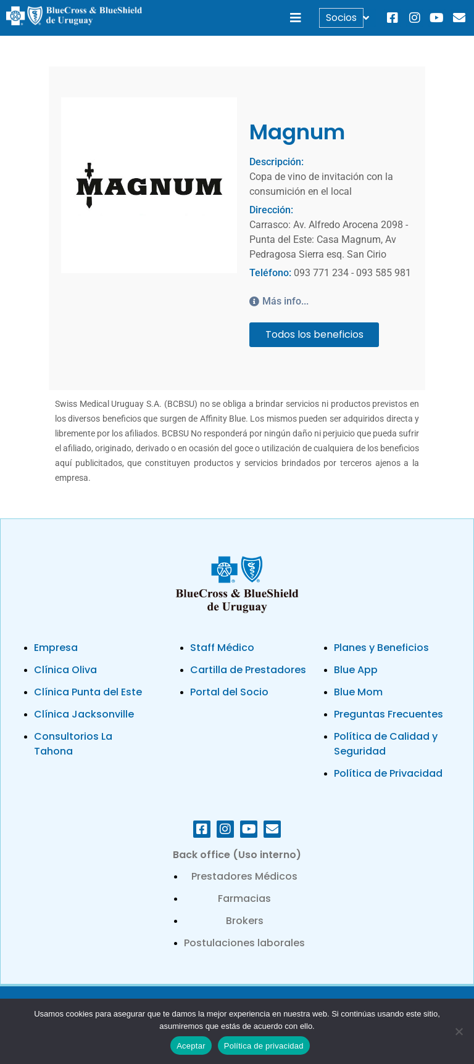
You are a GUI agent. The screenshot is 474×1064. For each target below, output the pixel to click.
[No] (458, 1031)
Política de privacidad (264, 1045)
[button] (296, 18)
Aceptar (191, 1045)
